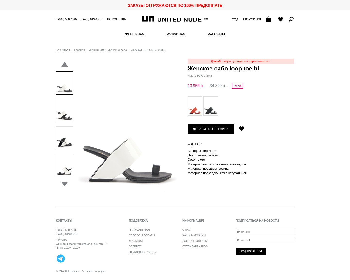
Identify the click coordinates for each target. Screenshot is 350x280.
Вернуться (63, 49)
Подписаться (251, 251)
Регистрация (252, 19)
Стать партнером (195, 246)
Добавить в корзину (211, 129)
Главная (79, 49)
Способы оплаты (142, 235)
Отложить (242, 129)
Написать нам (116, 19)
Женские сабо (117, 49)
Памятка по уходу (142, 252)
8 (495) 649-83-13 (91, 19)
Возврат (135, 246)
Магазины (216, 34)
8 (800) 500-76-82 (66, 19)
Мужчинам (175, 34)
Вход (235, 19)
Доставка (136, 240)
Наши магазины (194, 235)
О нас (186, 229)
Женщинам (135, 34)
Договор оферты (194, 240)
